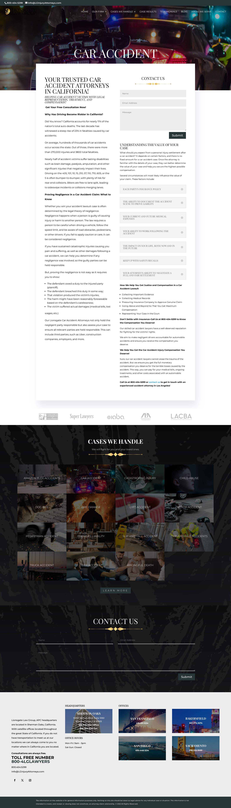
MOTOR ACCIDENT (189, 507)
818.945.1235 (86, 728)
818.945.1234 (85, 725)
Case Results (148, 12)
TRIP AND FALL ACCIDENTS (189, 536)
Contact (220, 12)
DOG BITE (41, 507)
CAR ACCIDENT (91, 478)
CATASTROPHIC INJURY (140, 478)
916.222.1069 (195, 750)
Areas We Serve (201, 12)
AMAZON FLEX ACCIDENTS (42, 478)
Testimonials (168, 12)
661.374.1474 (195, 723)
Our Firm (98, 12)
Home (84, 12)
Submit (177, 135)
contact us (154, 382)
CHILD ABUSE (189, 478)
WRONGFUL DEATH (140, 565)
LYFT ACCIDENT (140, 507)
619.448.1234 (142, 750)
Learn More (115, 590)
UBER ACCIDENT (91, 565)
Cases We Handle (122, 12)
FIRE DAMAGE (90, 507)
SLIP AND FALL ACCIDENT (140, 536)
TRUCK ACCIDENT (42, 565)
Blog (184, 12)
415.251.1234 (142, 723)
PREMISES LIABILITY (90, 536)
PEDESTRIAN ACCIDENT (42, 536)
